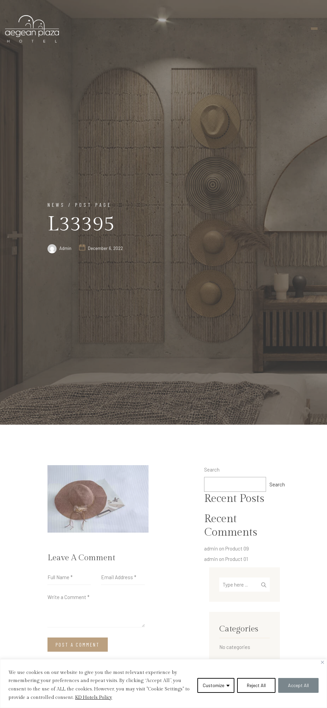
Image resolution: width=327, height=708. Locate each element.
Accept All (298, 685)
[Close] (322, 662)
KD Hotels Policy (93, 697)
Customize (213, 685)
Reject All (256, 685)
